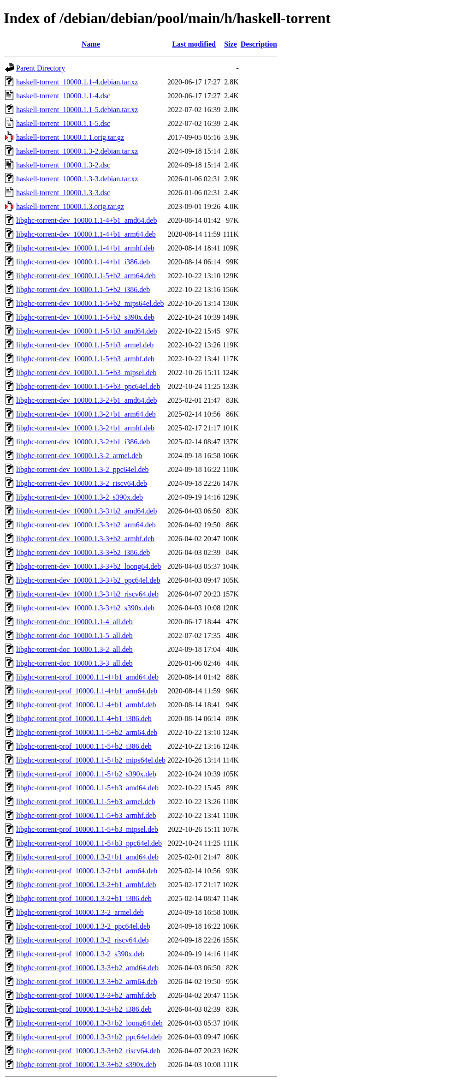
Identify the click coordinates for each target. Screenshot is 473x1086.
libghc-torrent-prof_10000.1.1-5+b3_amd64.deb (87, 788)
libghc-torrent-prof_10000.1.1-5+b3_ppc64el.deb (89, 843)
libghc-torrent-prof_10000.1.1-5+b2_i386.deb (84, 746)
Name (91, 44)
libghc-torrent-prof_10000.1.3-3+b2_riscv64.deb (88, 1051)
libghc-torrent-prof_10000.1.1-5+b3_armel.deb (85, 802)
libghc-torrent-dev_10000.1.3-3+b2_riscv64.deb (87, 594)
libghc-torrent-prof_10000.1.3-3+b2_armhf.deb (86, 995)
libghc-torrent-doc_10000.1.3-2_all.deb (74, 649)
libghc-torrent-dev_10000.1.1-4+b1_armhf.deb (85, 248)
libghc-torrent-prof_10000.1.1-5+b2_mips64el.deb (91, 760)
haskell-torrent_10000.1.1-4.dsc (63, 96)
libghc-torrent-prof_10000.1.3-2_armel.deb (80, 912)
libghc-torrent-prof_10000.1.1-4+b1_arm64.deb (86, 691)
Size (230, 44)
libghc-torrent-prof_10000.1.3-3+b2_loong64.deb (89, 1023)
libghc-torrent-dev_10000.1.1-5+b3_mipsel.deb (86, 372)
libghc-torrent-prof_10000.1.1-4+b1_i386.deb (84, 718)
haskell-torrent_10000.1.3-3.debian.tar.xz (77, 179)
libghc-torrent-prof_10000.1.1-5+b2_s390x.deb (86, 774)
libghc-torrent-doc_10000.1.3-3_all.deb (74, 663)
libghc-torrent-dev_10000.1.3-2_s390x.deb (79, 497)
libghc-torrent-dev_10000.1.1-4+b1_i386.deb (83, 262)
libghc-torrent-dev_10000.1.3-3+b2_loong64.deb (88, 566)
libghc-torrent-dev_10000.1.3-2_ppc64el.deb (82, 469)
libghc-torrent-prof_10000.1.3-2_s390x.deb (80, 954)
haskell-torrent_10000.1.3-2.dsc (63, 165)
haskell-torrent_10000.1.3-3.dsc (63, 193)
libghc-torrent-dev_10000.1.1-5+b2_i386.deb (83, 289)
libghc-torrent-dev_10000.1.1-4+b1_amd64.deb (86, 220)
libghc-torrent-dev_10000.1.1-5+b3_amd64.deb (86, 331)
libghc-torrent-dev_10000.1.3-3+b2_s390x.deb (85, 608)
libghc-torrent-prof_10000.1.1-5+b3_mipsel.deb (87, 829)
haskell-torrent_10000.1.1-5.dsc (63, 123)
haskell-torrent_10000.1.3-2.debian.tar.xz (77, 151)
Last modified (194, 44)
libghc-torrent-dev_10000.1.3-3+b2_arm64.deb (86, 525)
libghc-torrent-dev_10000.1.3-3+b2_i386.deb (83, 552)
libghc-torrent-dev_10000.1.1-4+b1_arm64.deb (86, 234)
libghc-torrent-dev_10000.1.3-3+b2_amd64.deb (86, 511)
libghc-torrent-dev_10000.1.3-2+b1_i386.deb (83, 442)
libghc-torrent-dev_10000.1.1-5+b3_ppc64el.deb (88, 386)
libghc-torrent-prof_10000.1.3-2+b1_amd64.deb (87, 857)
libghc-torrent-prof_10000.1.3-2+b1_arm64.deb (86, 871)
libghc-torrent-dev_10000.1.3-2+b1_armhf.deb (85, 428)
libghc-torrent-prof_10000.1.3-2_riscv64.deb (82, 940)
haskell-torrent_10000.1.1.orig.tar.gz (70, 137)
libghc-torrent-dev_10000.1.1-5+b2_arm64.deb (86, 276)
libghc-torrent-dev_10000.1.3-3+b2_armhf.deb (85, 539)
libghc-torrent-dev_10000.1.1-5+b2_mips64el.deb (90, 303)
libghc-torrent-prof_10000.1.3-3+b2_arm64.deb (86, 981)
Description (259, 44)
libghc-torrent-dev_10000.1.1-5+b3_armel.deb (85, 345)
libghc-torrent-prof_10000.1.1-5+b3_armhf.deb (86, 815)
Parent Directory (40, 68)
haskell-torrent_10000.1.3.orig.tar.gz (70, 206)
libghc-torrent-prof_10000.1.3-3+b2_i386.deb (84, 1009)
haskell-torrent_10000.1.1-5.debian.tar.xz (77, 109)
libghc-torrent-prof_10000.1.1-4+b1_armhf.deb (86, 705)
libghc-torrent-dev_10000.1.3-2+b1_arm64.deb (86, 414)
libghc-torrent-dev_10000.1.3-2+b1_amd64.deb (86, 400)
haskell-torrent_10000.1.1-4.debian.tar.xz (77, 82)
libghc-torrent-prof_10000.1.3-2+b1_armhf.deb (86, 885)
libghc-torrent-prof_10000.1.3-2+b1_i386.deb (84, 898)
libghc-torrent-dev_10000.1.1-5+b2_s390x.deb (85, 317)
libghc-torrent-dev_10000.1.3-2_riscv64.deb (81, 483)
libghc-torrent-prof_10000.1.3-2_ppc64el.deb (83, 926)
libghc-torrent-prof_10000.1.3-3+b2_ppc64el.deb (89, 1037)
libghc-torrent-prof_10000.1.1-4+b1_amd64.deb (87, 677)
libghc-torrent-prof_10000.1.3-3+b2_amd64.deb (87, 968)
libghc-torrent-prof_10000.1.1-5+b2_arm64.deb (86, 732)
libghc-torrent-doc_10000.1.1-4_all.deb (74, 622)
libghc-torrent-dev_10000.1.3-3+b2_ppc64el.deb (88, 580)
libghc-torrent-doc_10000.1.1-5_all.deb (74, 635)
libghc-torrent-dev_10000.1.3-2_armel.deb (79, 455)
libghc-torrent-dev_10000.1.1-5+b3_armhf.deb (85, 359)
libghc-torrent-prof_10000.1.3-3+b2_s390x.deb (86, 1064)
